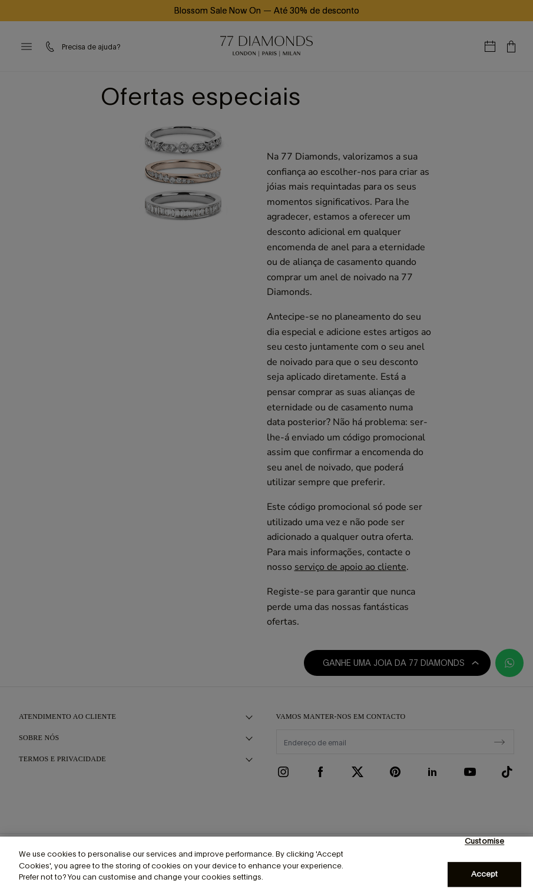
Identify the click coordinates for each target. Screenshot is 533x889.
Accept (484, 874)
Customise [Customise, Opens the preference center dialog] (484, 841)
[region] (266, 863)
